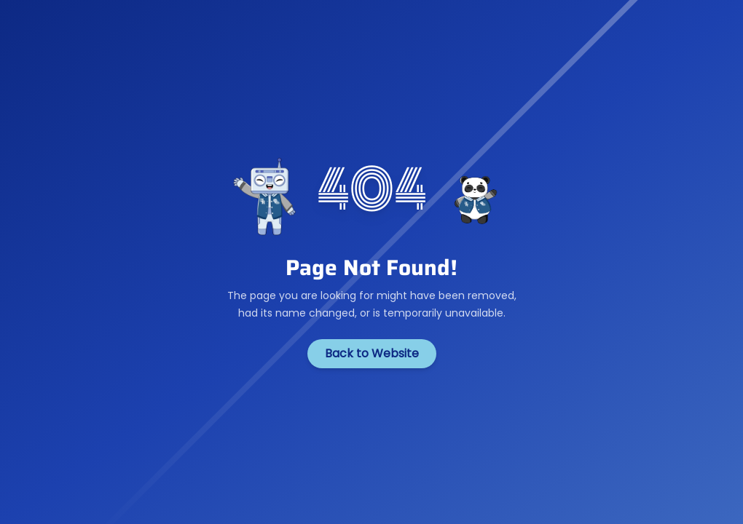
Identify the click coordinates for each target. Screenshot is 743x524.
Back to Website (372, 353)
